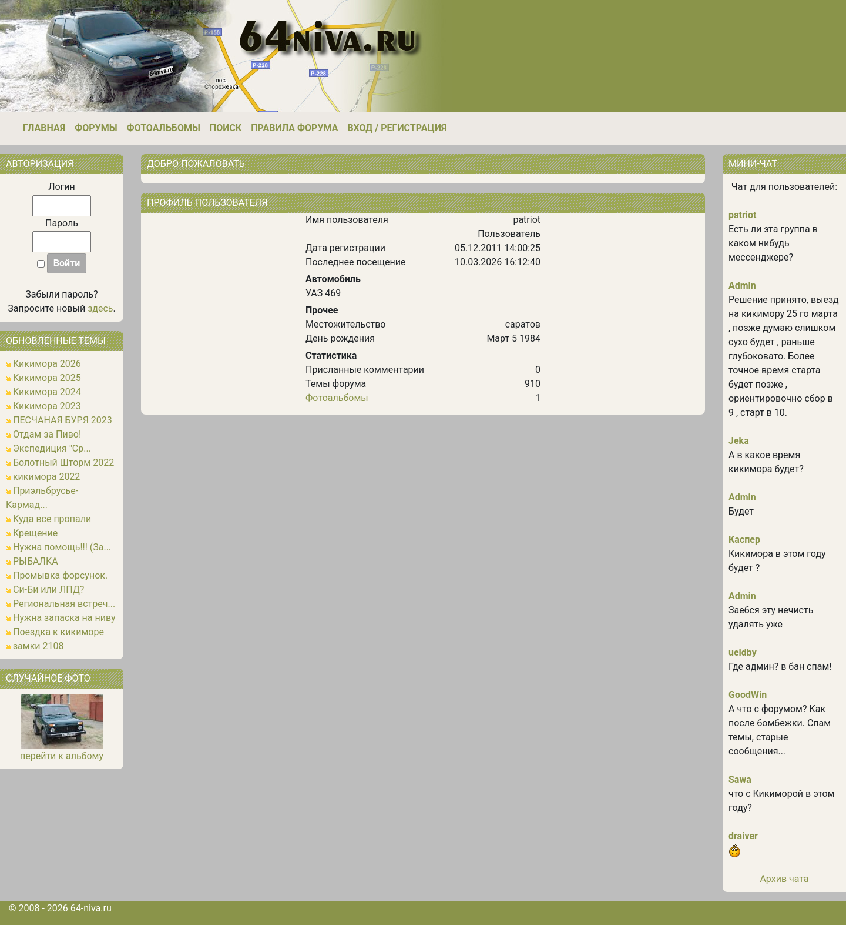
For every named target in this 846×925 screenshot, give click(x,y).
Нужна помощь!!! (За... (62, 547)
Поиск (225, 127)
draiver (743, 835)
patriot (742, 215)
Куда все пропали (52, 519)
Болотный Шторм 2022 (63, 462)
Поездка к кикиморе (58, 631)
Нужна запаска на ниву (64, 617)
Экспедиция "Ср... (52, 448)
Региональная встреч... (64, 603)
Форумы (96, 127)
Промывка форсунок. (60, 575)
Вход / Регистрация (396, 127)
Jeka (738, 440)
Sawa (739, 779)
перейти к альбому (61, 756)
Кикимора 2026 (47, 363)
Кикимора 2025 (47, 377)
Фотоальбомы (163, 127)
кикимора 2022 (46, 476)
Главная (44, 127)
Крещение (35, 533)
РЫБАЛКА (35, 561)
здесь (100, 308)
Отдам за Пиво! (47, 434)
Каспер (744, 539)
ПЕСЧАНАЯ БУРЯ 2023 (62, 420)
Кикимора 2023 (47, 406)
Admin (742, 285)
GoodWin (747, 694)
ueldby (742, 652)
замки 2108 (38, 646)
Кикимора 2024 (47, 392)
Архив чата (784, 878)
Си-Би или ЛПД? (48, 589)
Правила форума (294, 127)
